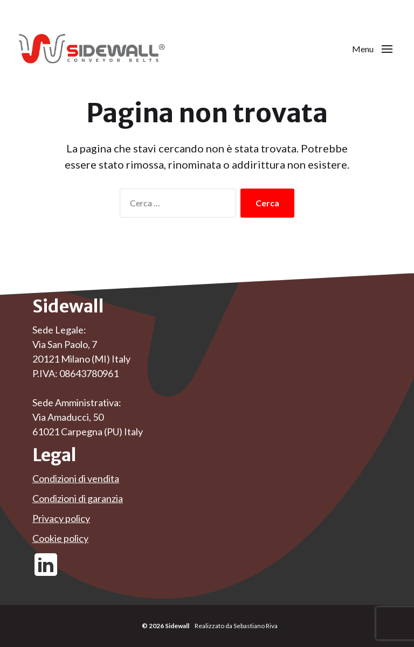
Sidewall (177, 626)
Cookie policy (60, 538)
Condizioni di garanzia (77, 498)
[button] (372, 48)
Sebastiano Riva (255, 626)
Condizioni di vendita (75, 478)
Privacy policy (61, 518)
